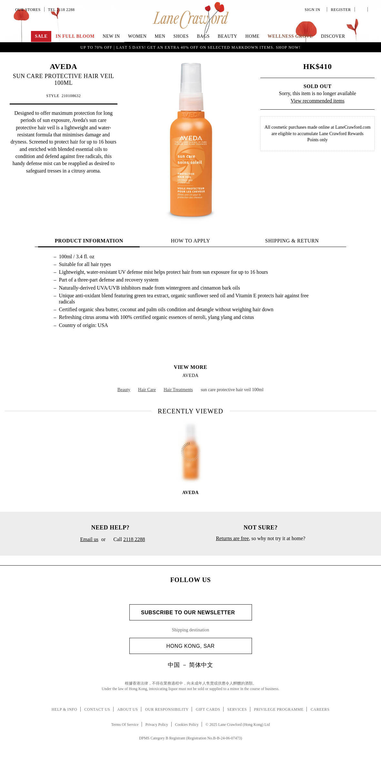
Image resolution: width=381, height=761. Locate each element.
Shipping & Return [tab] (292, 240)
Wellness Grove (290, 36)
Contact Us (97, 709)
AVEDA (63, 66)
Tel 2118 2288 (61, 9)
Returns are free (232, 538)
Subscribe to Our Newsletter (190, 612)
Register (340, 9)
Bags (203, 36)
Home (253, 36)
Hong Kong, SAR (206, 646)
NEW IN (111, 36)
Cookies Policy (187, 724)
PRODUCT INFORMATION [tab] (89, 240)
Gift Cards (208, 709)
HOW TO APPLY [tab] (190, 240)
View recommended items (318, 101)
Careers (320, 709)
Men (160, 36)
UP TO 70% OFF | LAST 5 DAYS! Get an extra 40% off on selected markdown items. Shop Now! (190, 47)
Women (137, 36)
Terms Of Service (124, 724)
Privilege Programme (279, 709)
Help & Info (64, 709)
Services (237, 709)
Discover (333, 36)
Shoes (181, 36)
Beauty (227, 36)
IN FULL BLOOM (75, 36)
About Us (127, 709)
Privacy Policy (156, 724)
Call (126, 540)
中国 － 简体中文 (190, 665)
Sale (41, 36)
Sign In (313, 9)
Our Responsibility (167, 709)
